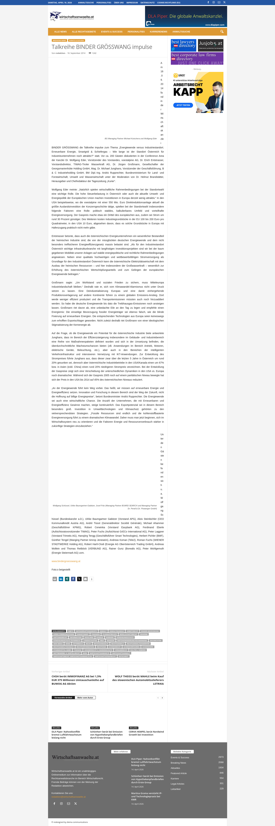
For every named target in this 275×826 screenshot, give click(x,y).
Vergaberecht (121, 650)
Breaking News (59, 40)
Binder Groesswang (150, 631)
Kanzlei (99, 637)
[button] (222, 32)
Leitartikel (176, 789)
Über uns (119, 2)
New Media (58, 644)
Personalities (103, 2)
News (68, 644)
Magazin (110, 640)
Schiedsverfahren (131, 647)
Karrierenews (158, 32)
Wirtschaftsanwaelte (99, 653)
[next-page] (162, 698)
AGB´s (70, 631)
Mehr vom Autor (85, 697)
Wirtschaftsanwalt (121, 653)
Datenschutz (147, 2)
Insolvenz (89, 637)
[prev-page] (158, 698)
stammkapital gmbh (62, 650)
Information (76, 637)
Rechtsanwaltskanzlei (63, 647)
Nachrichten (155, 640)
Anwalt (103, 631)
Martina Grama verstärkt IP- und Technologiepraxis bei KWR (146, 796)
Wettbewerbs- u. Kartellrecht (66, 653)
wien (85, 653)
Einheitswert (83, 634)
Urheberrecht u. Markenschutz (98, 650)
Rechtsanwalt (117, 644)
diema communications (63, 634)
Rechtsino (101, 647)
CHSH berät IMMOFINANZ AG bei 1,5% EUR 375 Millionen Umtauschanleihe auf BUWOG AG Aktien (78, 679)
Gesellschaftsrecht (128, 634)
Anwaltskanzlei (117, 631)
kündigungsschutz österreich (67, 640)
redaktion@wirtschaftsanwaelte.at (69, 796)
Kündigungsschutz (125, 637)
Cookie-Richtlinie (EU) (168, 2)
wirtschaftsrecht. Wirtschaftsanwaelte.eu (72, 656)
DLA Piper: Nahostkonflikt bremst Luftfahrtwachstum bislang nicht (67, 734)
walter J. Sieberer (138, 650)
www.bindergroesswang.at (66, 561)
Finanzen (96, 634)
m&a (102, 640)
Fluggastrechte (110, 634)
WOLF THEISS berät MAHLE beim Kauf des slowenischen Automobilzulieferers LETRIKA (138, 679)
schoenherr (147, 647)
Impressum (132, 2)
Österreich (78, 644)
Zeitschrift (123, 656)
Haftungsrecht (60, 637)
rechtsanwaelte (101, 644)
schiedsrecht (115, 647)
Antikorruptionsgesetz (86, 631)
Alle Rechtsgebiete (84, 32)
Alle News (60, 32)
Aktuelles (57, 728)
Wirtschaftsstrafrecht (105, 656)
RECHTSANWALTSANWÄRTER (138, 644)
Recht (88, 644)
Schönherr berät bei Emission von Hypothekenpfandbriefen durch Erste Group (106, 734)
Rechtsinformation (85, 647)
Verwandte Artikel (63, 697)
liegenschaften (90, 640)
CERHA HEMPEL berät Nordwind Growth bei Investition (146, 733)
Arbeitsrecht (132, 631)
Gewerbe (143, 634)
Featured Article (179, 773)
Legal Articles (177, 784)
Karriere (110, 637)
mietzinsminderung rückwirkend (132, 640)
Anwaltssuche (86, 2)
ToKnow (77, 650)
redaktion (60, 53)
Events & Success (111, 32)
